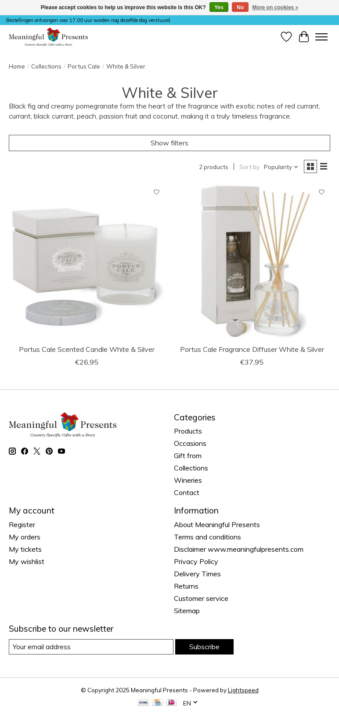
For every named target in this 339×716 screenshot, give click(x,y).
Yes (219, 7)
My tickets (25, 549)
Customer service (201, 598)
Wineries (188, 480)
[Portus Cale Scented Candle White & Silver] (87, 262)
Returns (186, 586)
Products (188, 431)
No (240, 7)
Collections (46, 66)
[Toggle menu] (321, 37)
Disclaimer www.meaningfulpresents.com (238, 549)
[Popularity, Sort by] (281, 166)
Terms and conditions (207, 536)
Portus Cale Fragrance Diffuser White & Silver (252, 349)
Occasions (190, 443)
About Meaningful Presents (217, 524)
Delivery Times (197, 573)
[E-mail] (91, 647)
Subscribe (204, 646)
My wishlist (26, 561)
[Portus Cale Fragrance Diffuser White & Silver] (252, 262)
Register (22, 524)
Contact (186, 492)
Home (17, 66)
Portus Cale (84, 66)
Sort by (249, 166)
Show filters (169, 142)
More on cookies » (275, 7)
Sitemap (187, 610)
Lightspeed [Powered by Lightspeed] (243, 690)
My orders (24, 536)
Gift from (188, 455)
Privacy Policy (196, 561)
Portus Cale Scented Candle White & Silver (87, 349)
